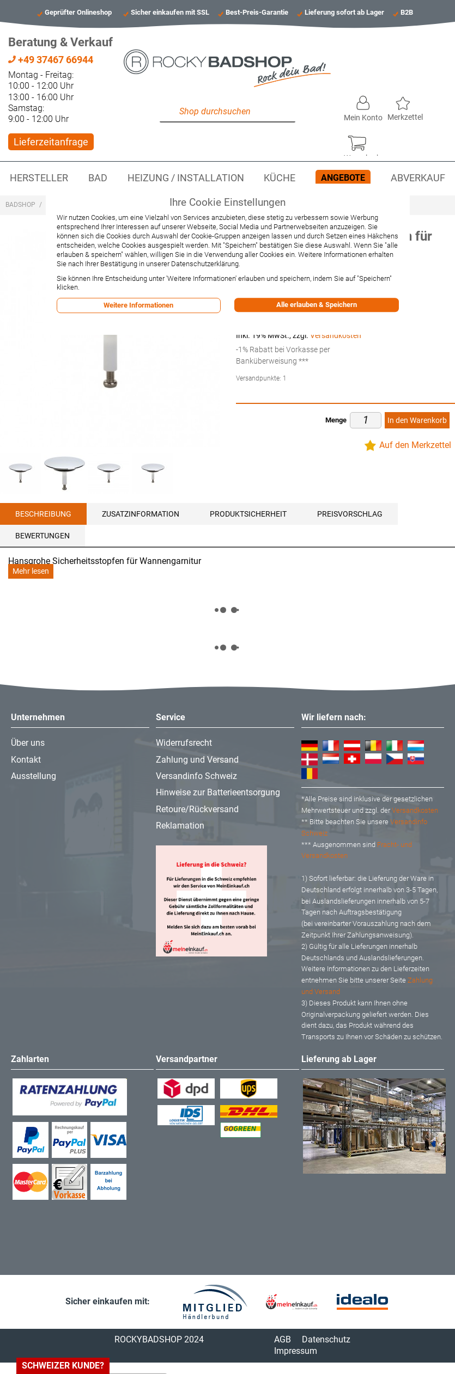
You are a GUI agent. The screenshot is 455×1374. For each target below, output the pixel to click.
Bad (97, 178)
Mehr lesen (31, 571)
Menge (336, 420)
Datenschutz (326, 1339)
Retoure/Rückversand (197, 809)
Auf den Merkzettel (415, 445)
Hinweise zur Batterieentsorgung (218, 792)
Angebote (343, 178)
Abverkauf (418, 178)
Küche (279, 178)
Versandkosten (335, 335)
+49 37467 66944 (50, 59)
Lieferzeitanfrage (51, 142)
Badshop (20, 204)
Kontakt (26, 760)
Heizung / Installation (186, 178)
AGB (282, 1339)
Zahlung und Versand (197, 760)
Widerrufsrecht (184, 743)
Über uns (28, 743)
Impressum (295, 1351)
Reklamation (180, 825)
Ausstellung (33, 776)
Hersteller (39, 178)
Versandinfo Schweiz (196, 776)
